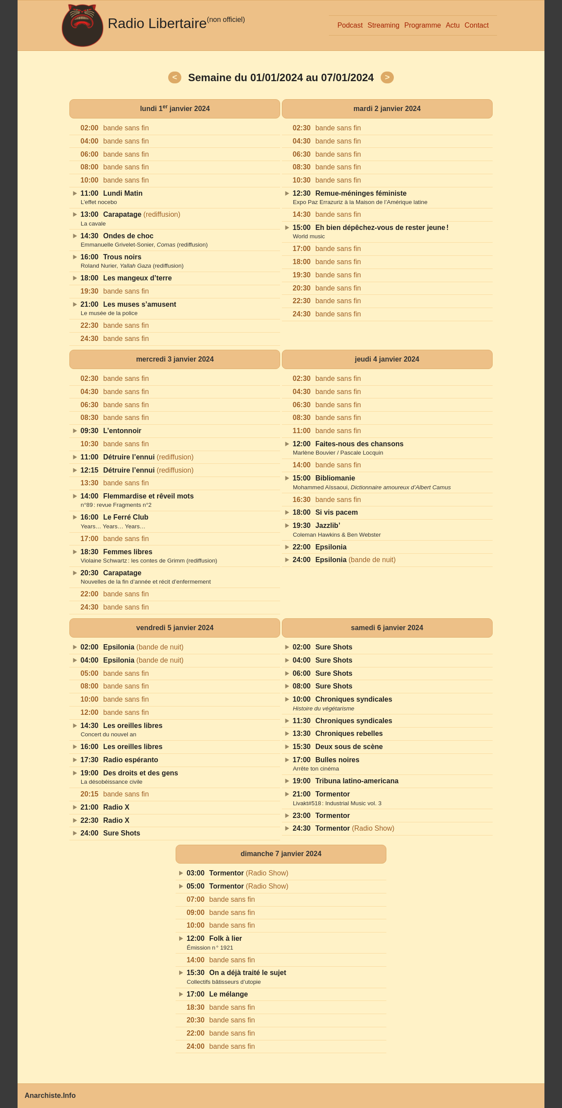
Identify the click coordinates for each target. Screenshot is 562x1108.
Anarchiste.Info (50, 1095)
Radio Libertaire (157, 23)
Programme (422, 25)
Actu (453, 25)
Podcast (350, 25)
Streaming (383, 25)
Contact (477, 25)
